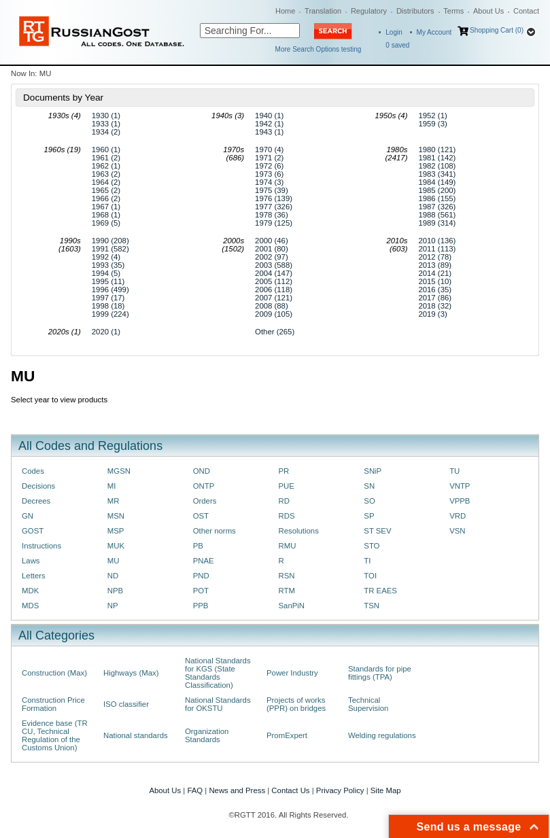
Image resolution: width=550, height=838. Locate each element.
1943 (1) (269, 132)
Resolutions (298, 531)
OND (201, 471)
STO (371, 546)
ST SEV (377, 531)
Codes (33, 471)
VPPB (459, 501)
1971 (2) (269, 158)
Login (393, 32)
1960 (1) (106, 149)
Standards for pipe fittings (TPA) (379, 673)
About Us (488, 11)
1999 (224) (110, 314)
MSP (115, 531)
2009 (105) (273, 314)
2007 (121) (273, 298)
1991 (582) (110, 249)
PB (198, 546)
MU (113, 561)
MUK (115, 546)
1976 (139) (273, 198)
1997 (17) (108, 298)
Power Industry (292, 673)
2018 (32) (434, 306)
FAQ (195, 790)
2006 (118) (273, 289)
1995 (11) (108, 281)
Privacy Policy (340, 790)
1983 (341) (437, 174)
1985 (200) (437, 190)
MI (111, 486)
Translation (323, 11)
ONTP (204, 486)
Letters (34, 576)
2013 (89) (434, 265)
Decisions (38, 486)
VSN (457, 531)
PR (283, 471)
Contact (526, 11)
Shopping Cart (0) (496, 30)
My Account (434, 32)
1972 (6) (269, 166)
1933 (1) (106, 124)
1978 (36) (271, 215)
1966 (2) (106, 198)
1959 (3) (432, 124)
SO (369, 501)
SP (369, 516)
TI (367, 561)
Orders (205, 501)
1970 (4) (269, 149)
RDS (286, 516)
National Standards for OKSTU (218, 704)
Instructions (41, 546)
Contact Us (290, 790)
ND (112, 576)
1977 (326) (273, 207)
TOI (370, 576)
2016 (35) (434, 289)
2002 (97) (271, 257)
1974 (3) (269, 182)
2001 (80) (271, 249)
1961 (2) (106, 158)
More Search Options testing (318, 49)
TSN (371, 605)
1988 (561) (437, 215)
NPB (115, 591)
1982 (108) (437, 166)
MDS (30, 605)
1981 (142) (437, 158)
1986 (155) (437, 198)
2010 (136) (437, 241)
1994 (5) (106, 273)
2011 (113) (437, 249)
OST (201, 516)
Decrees (36, 501)
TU (454, 471)
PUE (286, 486)
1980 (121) (437, 149)
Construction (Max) (54, 673)
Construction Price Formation (53, 704)
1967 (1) (106, 207)
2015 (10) (434, 281)
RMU (287, 546)
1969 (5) (106, 223)
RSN (286, 576)
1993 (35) (108, 265)
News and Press (237, 790)
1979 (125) (273, 223)
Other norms (214, 531)
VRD (457, 516)
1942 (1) (269, 124)
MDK (30, 591)
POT (201, 591)
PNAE (203, 561)
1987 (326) (437, 207)
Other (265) (274, 332)
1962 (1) (106, 166)
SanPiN (291, 605)
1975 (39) (271, 190)
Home (285, 11)
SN (369, 486)
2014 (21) (434, 273)
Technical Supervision (368, 704)
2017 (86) (434, 298)
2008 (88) (271, 306)
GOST (33, 531)
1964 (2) (106, 182)
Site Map (386, 790)
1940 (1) (269, 115)
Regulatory (369, 11)
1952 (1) (432, 115)
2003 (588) (273, 265)
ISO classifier (126, 704)
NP (112, 605)
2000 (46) (271, 241)
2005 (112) (273, 281)
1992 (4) (106, 257)
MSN (115, 516)
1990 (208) (110, 241)
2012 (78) (434, 257)
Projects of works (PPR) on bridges (296, 704)
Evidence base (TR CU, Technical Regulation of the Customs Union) (55, 735)
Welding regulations (382, 735)
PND (201, 576)
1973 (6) (269, 174)
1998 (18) (108, 306)
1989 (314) (437, 223)
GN (27, 516)
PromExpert (287, 735)
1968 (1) (106, 215)
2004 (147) (273, 273)
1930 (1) (106, 115)
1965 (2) (106, 190)
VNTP (459, 486)
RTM (286, 591)
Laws (31, 561)
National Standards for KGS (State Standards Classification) (218, 673)
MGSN (119, 471)
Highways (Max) (130, 673)
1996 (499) (110, 289)
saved (397, 45)
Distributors (415, 11)
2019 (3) (432, 314)
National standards (135, 735)
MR (113, 501)
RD (283, 501)
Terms (453, 11)
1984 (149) (437, 182)
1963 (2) (106, 174)
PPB (201, 605)
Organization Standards (206, 735)
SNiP (372, 471)
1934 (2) (106, 132)
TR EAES (380, 591)
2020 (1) (106, 332)
